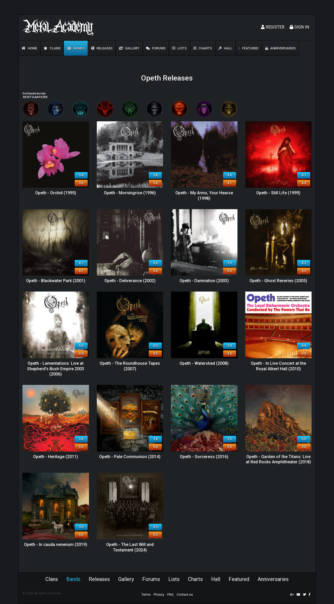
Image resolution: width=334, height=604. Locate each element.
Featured (249, 48)
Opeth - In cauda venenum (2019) (55, 544)
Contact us (185, 594)
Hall (225, 48)
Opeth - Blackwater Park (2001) (55, 280)
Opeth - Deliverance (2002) (130, 280)
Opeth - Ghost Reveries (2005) (278, 280)
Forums (155, 48)
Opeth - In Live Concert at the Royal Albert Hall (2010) (278, 366)
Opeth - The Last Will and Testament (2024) (130, 547)
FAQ (170, 594)
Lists (179, 48)
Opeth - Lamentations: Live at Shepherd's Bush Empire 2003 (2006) (55, 369)
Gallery (129, 48)
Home (29, 48)
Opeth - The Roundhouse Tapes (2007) (130, 366)
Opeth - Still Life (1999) (278, 192)
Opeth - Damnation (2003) (204, 280)
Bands (76, 48)
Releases (101, 48)
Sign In (299, 27)
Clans (52, 48)
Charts (202, 48)
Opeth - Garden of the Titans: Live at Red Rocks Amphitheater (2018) (278, 459)
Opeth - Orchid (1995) (55, 192)
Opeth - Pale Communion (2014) (129, 456)
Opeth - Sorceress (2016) (204, 456)
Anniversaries (280, 48)
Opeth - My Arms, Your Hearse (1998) (204, 195)
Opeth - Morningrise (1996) (130, 192)
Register (272, 27)
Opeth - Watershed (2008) (204, 363)
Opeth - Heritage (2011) (55, 456)
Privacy (159, 594)
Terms (146, 594)
